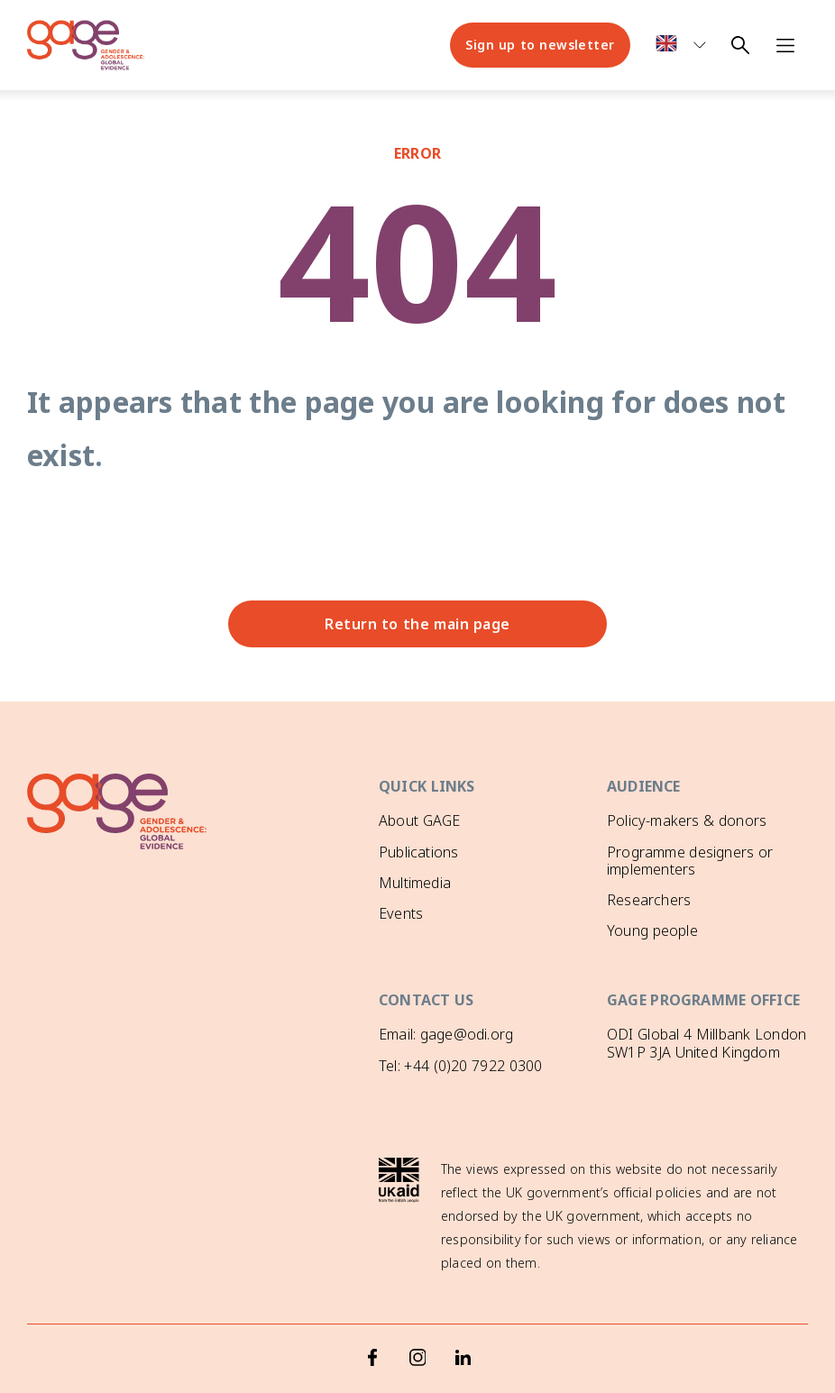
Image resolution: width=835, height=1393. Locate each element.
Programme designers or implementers (690, 860)
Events (401, 913)
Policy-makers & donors (686, 820)
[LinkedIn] (462, 1320)
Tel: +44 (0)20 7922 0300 (460, 1063)
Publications (418, 852)
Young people (652, 930)
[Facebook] (372, 1320)
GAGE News (419, 944)
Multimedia (415, 883)
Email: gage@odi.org (446, 1031)
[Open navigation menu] (785, 45)
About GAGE (419, 820)
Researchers (649, 900)
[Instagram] (417, 1320)
